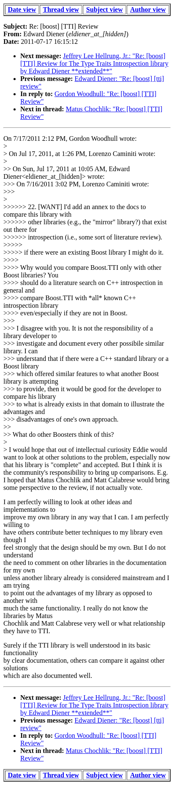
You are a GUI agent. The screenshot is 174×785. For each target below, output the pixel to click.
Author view (148, 9)
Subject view (104, 9)
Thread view (61, 9)
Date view (22, 9)
